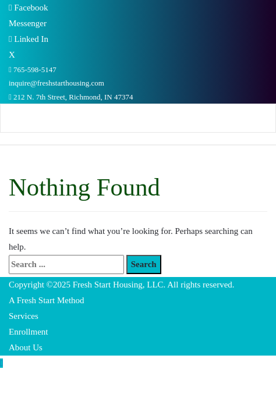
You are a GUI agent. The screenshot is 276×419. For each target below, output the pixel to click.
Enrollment (28, 331)
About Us (26, 347)
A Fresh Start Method (46, 300)
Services (23, 316)
